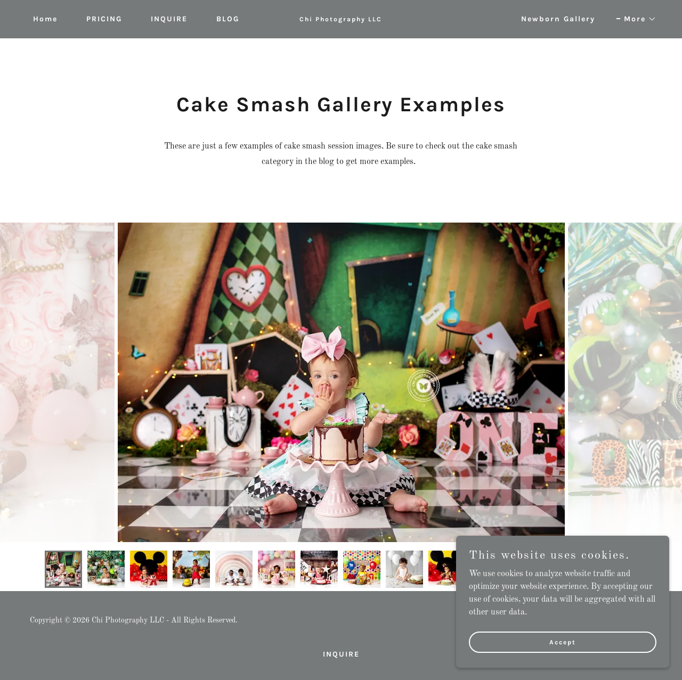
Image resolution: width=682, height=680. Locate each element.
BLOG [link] (227, 18)
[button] (636, 19)
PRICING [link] (104, 18)
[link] (341, 19)
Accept (562, 641)
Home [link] (45, 18)
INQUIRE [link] (169, 18)
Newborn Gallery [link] (558, 18)
